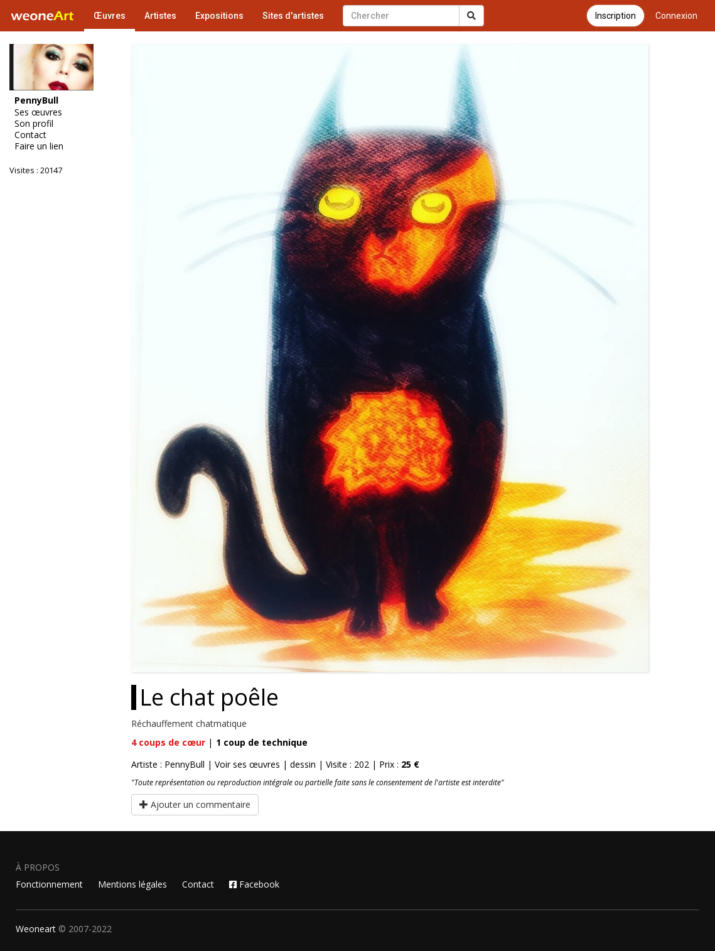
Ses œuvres (38, 112)
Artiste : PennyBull (168, 764)
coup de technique (262, 742)
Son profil (33, 123)
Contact (30, 135)
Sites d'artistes (293, 16)
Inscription (615, 16)
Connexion (676, 16)
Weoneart (36, 929)
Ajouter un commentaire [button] (194, 804)
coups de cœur (168, 742)
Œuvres (110, 16)
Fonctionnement (49, 884)
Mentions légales (132, 884)
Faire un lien (38, 146)
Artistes (160, 16)
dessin (303, 764)
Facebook (254, 884)
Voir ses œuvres (247, 764)
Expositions (219, 16)
